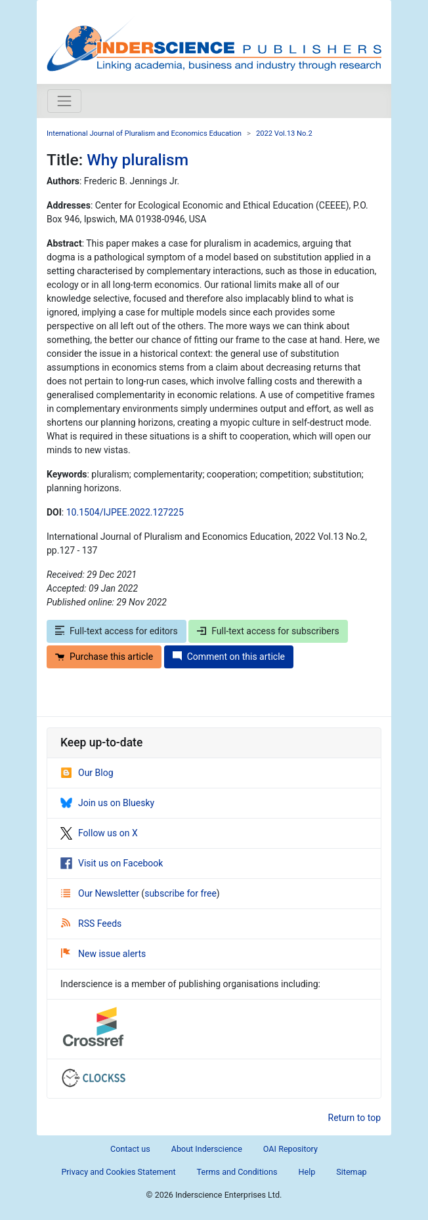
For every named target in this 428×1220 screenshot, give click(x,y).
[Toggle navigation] (64, 101)
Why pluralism (137, 159)
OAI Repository (290, 1149)
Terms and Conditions (237, 1172)
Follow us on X (99, 833)
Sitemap (351, 1172)
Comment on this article (229, 656)
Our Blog (87, 772)
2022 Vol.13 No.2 (284, 133)
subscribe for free (180, 893)
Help (306, 1172)
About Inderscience (206, 1149)
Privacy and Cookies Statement (118, 1172)
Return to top (354, 1117)
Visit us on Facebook (111, 863)
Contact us (130, 1149)
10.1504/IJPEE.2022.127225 (125, 512)
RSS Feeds (91, 923)
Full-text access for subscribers (268, 631)
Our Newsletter (101, 893)
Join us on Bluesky (107, 803)
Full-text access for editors (116, 631)
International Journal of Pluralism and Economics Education (144, 133)
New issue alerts (103, 953)
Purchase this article (104, 656)
